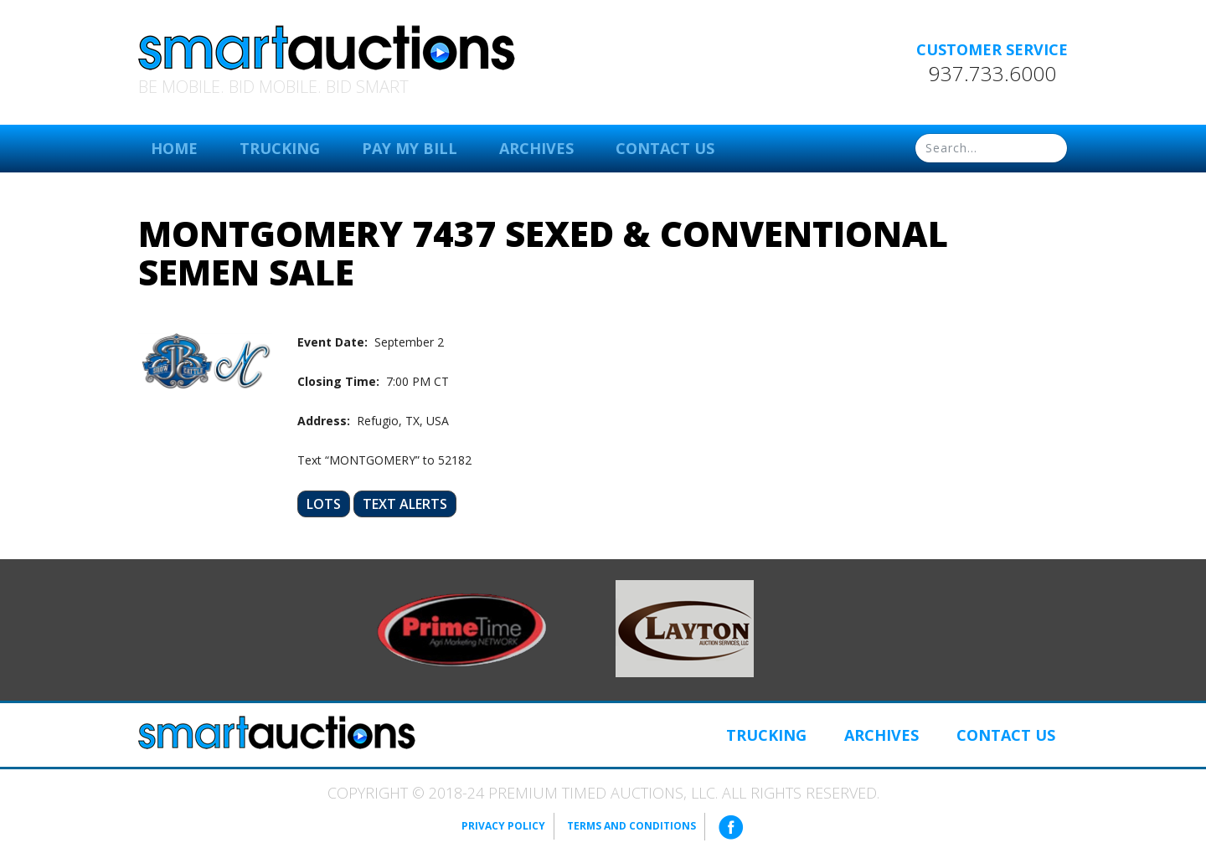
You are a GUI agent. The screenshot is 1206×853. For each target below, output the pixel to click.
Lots (324, 504)
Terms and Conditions (631, 826)
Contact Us (665, 148)
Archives (536, 148)
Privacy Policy (503, 826)
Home (174, 148)
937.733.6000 (992, 73)
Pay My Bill (409, 148)
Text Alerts (405, 504)
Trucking (280, 148)
